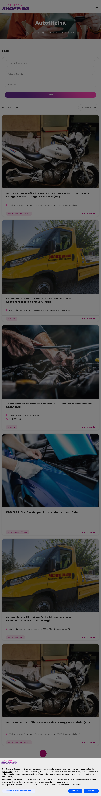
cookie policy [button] (7, 777)
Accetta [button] (91, 791)
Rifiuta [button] (75, 791)
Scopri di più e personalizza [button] (18, 791)
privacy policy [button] (7, 772)
